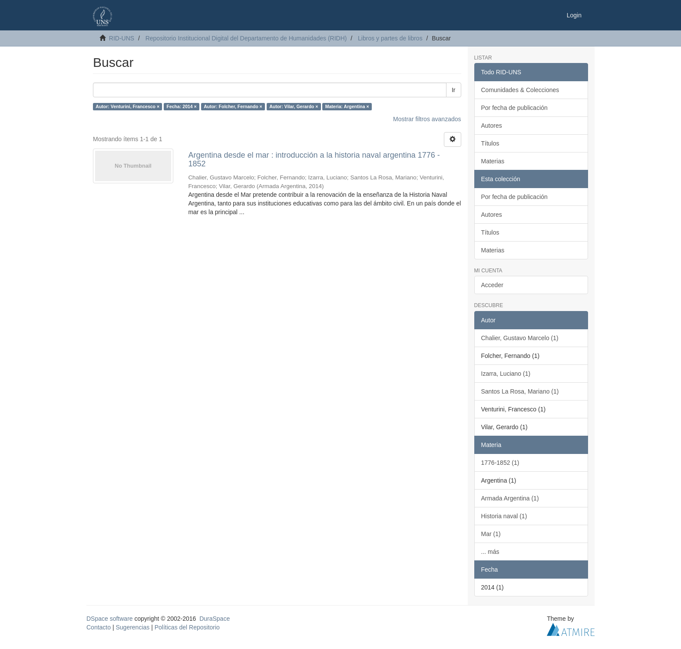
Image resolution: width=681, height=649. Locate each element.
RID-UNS (121, 38)
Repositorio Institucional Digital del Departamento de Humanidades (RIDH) (246, 38)
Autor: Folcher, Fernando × (233, 106)
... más (490, 551)
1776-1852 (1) (500, 462)
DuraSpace (214, 618)
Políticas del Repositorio (187, 627)
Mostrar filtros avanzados (427, 119)
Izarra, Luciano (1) (506, 373)
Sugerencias (132, 627)
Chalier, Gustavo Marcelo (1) (520, 337)
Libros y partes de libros (390, 38)
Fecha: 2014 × (182, 106)
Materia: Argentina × (347, 106)
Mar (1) (491, 533)
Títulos (490, 143)
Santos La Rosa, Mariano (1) (520, 391)
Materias (493, 161)
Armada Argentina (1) (510, 498)
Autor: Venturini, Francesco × (127, 106)
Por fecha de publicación (514, 107)
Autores (491, 125)
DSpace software (109, 618)
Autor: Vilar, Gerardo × (293, 106)
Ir (454, 89)
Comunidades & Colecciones (520, 89)
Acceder (492, 284)
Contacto (98, 627)
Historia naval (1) (504, 516)
